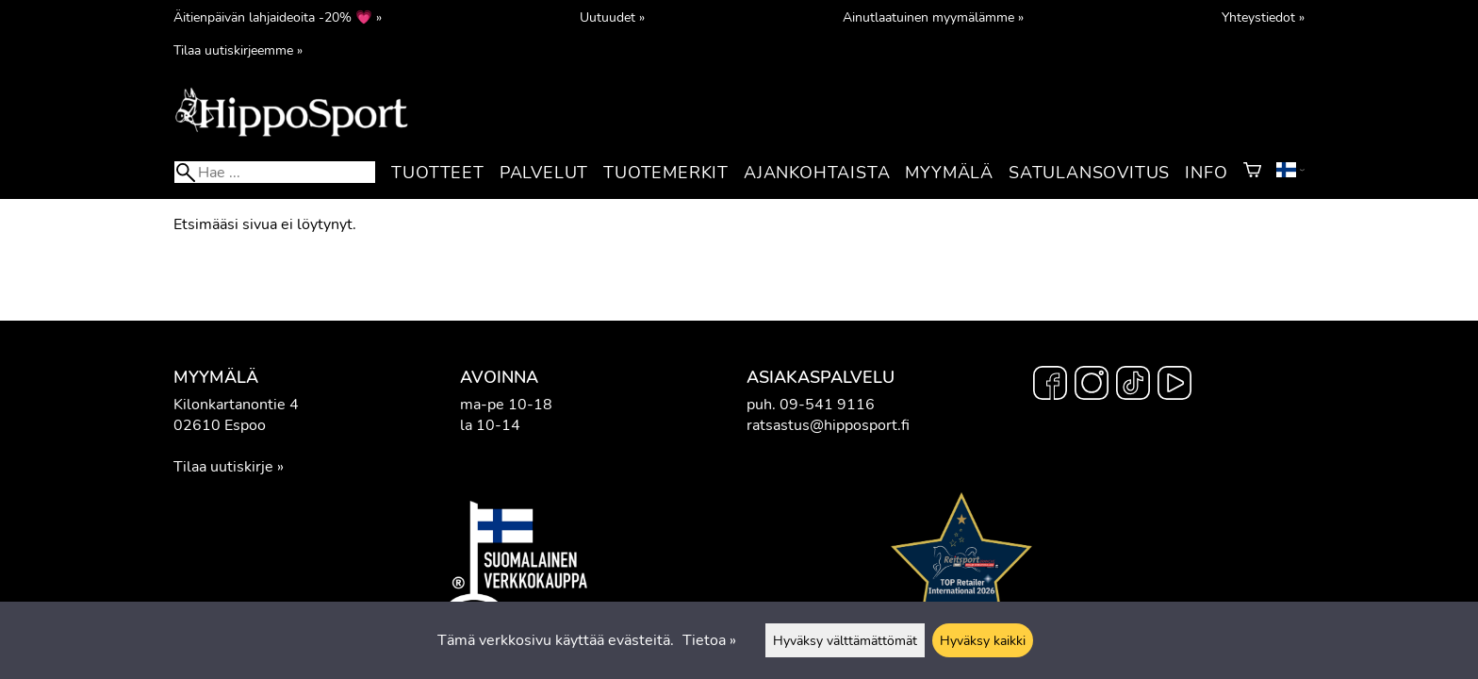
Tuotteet (437, 172)
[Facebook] (1050, 386)
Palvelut (544, 172)
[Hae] (274, 172)
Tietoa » (709, 640)
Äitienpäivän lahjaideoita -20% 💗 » (277, 17)
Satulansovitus (1089, 172)
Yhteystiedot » (1263, 17)
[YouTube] (1174, 386)
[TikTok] (1133, 386)
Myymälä (949, 172)
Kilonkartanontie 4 (236, 404)
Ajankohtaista (817, 172)
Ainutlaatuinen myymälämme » (933, 17)
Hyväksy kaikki (983, 640)
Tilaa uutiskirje (223, 466)
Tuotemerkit (666, 172)
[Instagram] (1091, 386)
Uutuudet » (612, 17)
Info (1206, 172)
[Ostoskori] (1252, 172)
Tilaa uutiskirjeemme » (238, 50)
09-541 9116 (827, 404)
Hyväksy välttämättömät (845, 640)
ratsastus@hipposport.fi (828, 425)
